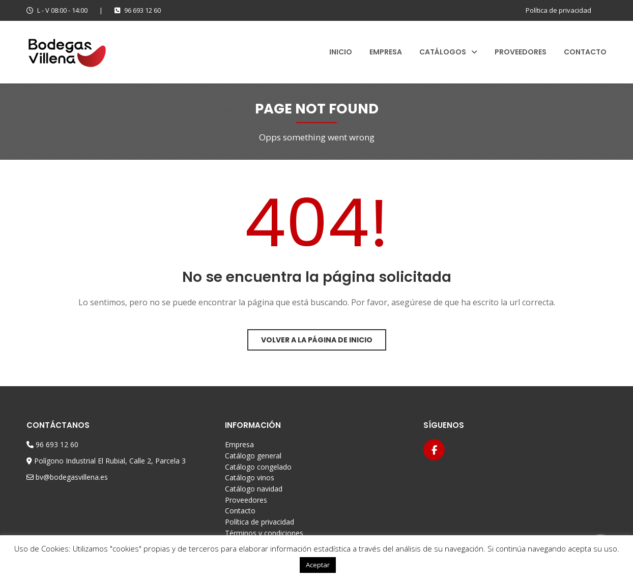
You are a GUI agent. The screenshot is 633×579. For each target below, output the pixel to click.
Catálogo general (253, 455)
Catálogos (442, 52)
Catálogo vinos (249, 477)
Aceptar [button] (318, 564)
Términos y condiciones (264, 533)
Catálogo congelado (258, 467)
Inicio (340, 52)
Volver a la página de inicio (316, 340)
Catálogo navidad (253, 489)
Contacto (585, 52)
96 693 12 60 (137, 10)
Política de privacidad (558, 10)
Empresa (385, 52)
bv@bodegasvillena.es (72, 477)
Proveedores (520, 52)
